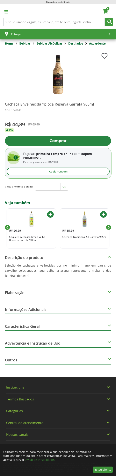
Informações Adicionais (25, 309)
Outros (11, 360)
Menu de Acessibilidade (58, 2)
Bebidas (24, 43)
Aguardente (97, 43)
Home (9, 43)
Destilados (75, 43)
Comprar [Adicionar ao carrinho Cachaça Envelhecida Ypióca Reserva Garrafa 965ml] (58, 141)
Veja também (17, 202)
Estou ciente (102, 469)
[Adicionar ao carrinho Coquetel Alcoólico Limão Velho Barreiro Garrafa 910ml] (50, 214)
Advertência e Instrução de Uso (32, 343)
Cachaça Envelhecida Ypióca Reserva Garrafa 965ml (49, 104)
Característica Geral (22, 326)
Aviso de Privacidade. (40, 460)
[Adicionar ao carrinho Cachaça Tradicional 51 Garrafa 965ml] (103, 214)
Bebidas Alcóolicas (49, 43)
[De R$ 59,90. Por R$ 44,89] (58, 124)
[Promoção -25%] (58, 130)
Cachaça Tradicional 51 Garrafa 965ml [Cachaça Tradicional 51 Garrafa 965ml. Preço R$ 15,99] (84, 237)
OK (64, 186)
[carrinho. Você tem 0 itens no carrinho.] (107, 11)
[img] (58, 74)
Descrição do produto (24, 257)
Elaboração (14, 292)
